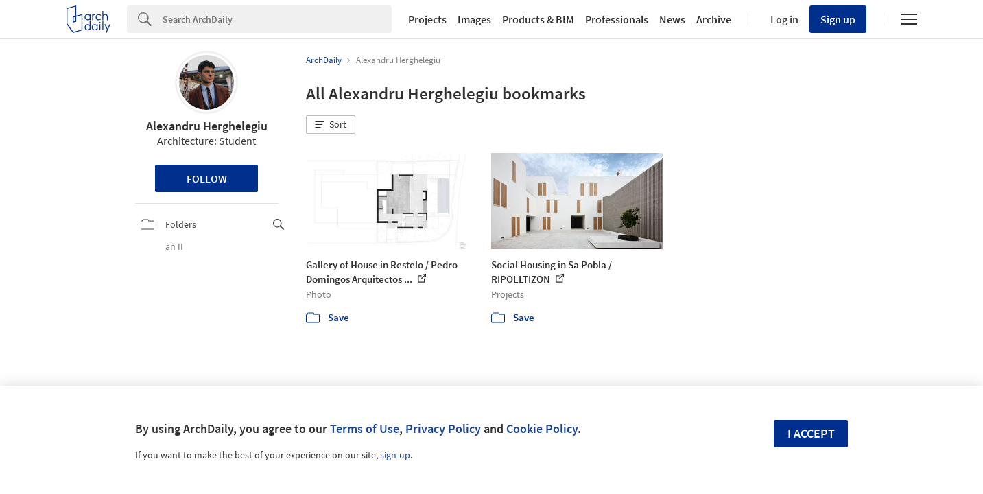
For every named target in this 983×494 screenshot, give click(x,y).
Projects (427, 19)
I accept (811, 433)
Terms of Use (364, 428)
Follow (207, 178)
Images (474, 19)
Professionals (616, 19)
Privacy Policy (443, 428)
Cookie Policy (542, 428)
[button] (330, 124)
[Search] (277, 19)
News (672, 19)
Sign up (837, 19)
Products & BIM (538, 19)
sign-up (395, 455)
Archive (713, 19)
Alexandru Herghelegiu (207, 126)
